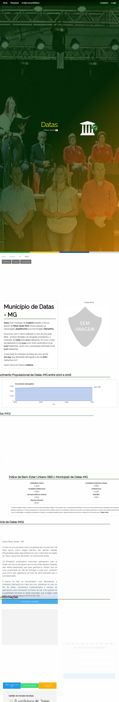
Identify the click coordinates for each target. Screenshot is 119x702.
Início (5, 3)
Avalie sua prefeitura (30, 3)
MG (20, 256)
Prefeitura (6, 262)
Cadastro (104, 3)
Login (113, 3)
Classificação (26, 262)
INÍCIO (4, 256)
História (15, 262)
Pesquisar (14, 3)
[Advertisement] (54, 282)
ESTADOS (12, 256)
